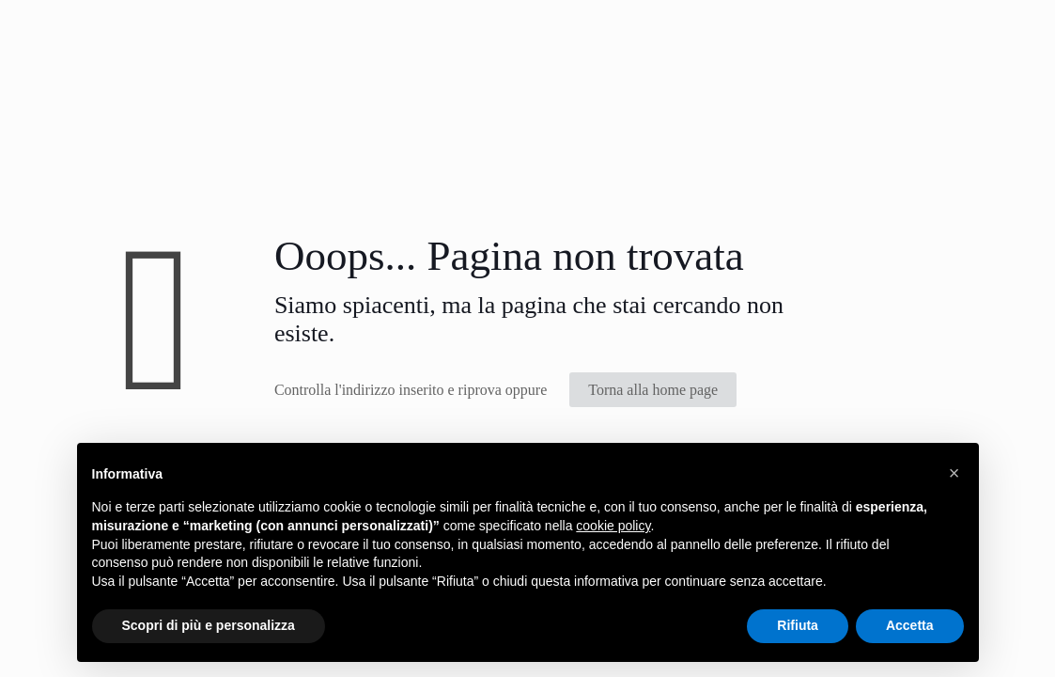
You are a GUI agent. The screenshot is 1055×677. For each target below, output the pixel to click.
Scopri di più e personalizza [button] (208, 625)
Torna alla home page (653, 390)
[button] (954, 473)
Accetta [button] (910, 625)
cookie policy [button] (613, 525)
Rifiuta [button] (797, 625)
